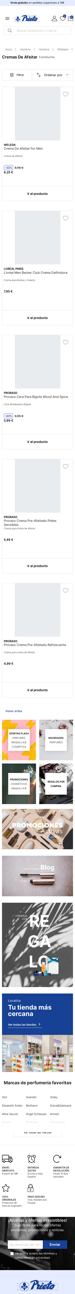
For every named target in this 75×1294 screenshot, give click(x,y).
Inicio (8, 49)
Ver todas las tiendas (25, 1024)
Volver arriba (13, 711)
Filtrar (16, 75)
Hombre (25, 49)
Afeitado (62, 49)
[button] (70, 18)
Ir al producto (37, 194)
